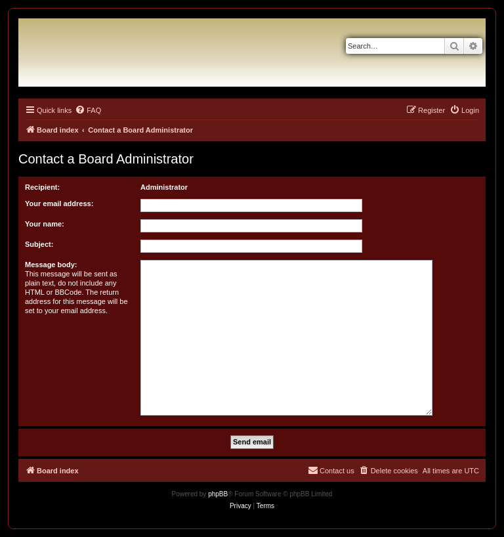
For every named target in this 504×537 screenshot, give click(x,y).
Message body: (51, 264)
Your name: (44, 224)
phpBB (218, 494)
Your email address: (59, 203)
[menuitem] (88, 110)
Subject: (39, 244)
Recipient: (42, 187)
